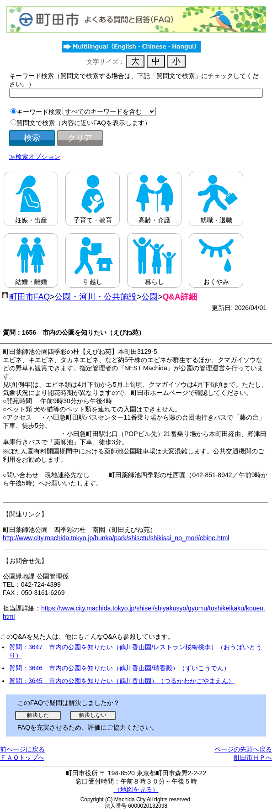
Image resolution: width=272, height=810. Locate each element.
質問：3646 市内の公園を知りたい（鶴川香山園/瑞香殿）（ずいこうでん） (119, 668)
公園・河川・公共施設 (95, 296)
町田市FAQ (29, 296)
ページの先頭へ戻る (243, 749)
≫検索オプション (34, 156)
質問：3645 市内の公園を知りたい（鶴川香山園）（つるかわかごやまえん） (122, 680)
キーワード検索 (38, 112)
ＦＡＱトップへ (22, 757)
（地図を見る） (136, 789)
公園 (149, 296)
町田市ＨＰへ (253, 757)
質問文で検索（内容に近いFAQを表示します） (83, 122)
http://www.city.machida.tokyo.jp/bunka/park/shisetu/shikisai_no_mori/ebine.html (116, 538)
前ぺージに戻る (22, 749)
